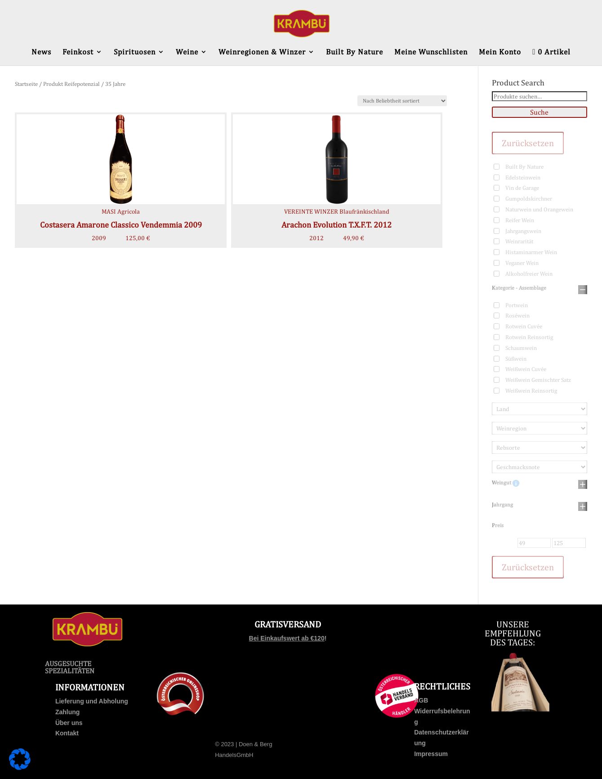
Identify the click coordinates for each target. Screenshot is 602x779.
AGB (421, 700)
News (41, 52)
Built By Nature (354, 52)
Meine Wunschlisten (431, 52)
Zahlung (67, 712)
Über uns (69, 722)
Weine (187, 52)
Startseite (26, 84)
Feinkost (78, 52)
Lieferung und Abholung (91, 701)
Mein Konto (500, 52)
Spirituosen (135, 52)
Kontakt (67, 733)
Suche (539, 112)
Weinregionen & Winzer (262, 52)
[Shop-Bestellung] (402, 100)
